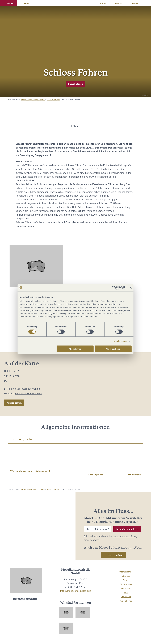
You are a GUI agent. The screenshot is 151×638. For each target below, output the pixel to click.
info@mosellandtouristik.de (75, 590)
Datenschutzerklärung (125, 536)
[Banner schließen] (131, 288)
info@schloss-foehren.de (26, 388)
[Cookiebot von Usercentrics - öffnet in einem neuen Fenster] (113, 288)
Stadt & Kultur (53, 99)
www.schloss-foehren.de (28, 393)
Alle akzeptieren (113, 349)
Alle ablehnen (75, 349)
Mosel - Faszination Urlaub (33, 99)
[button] (8, 3)
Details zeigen (120, 341)
